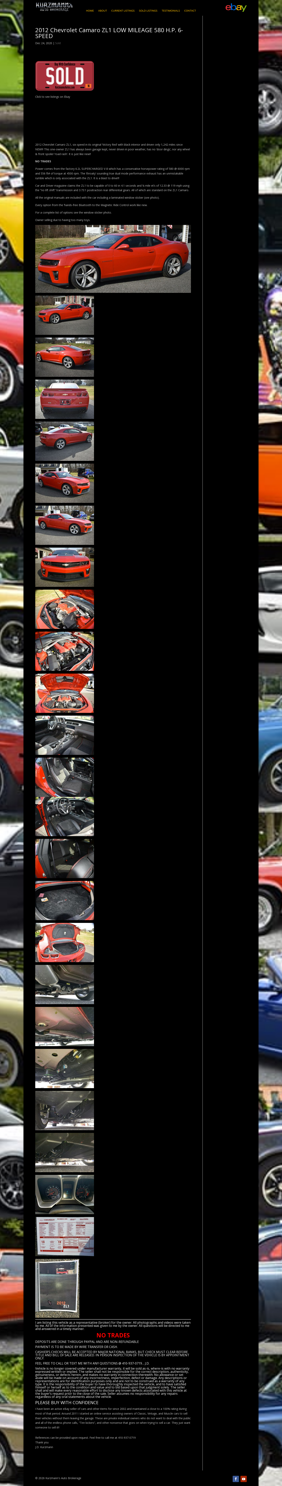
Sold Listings (148, 10)
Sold (58, 43)
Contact (190, 10)
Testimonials (171, 10)
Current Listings (123, 10)
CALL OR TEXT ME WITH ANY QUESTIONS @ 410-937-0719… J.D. (102, 1363)
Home (90, 10)
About (102, 10)
